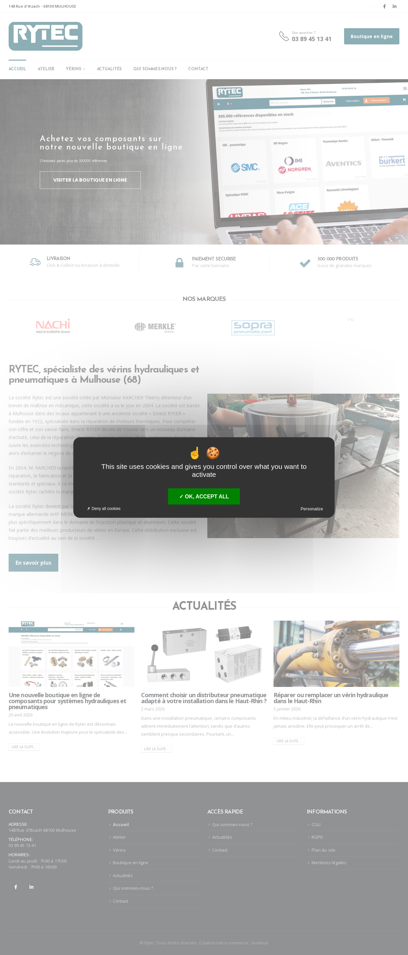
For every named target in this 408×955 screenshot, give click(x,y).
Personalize (312, 508)
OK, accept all (204, 496)
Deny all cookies (104, 508)
